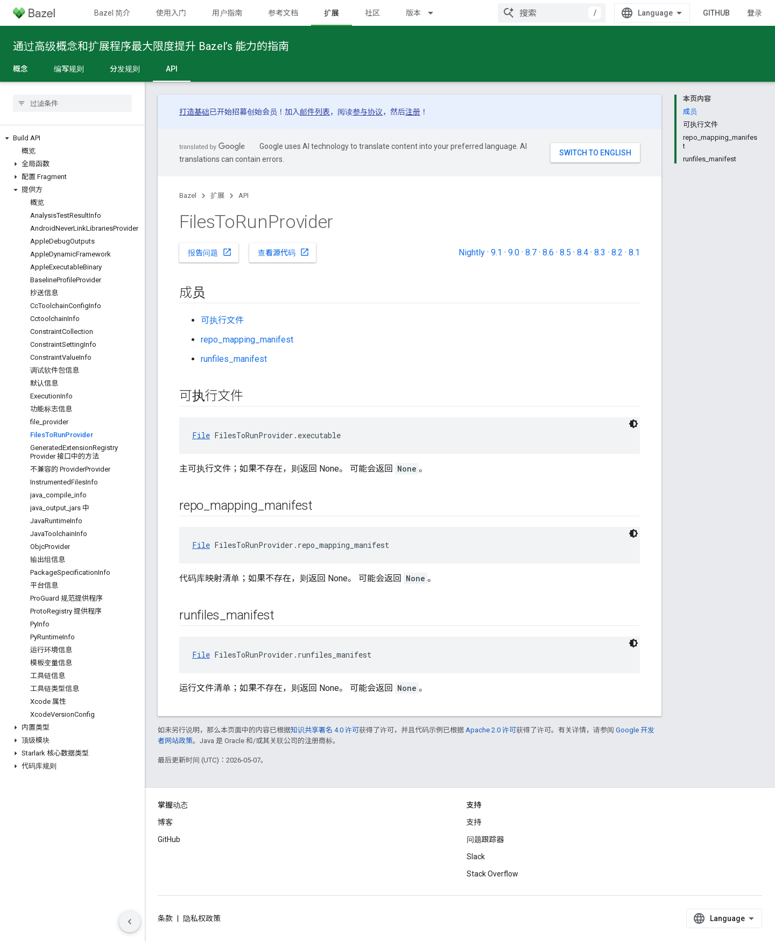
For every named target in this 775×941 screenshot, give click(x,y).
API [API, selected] (172, 69)
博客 (165, 822)
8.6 (548, 252)
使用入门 (171, 13)
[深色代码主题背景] (633, 423)
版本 (413, 13)
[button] (72, 138)
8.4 (582, 252)
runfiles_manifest (234, 359)
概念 (20, 69)
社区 (372, 13)
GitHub (716, 13)
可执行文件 (222, 320)
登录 (754, 13)
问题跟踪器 (485, 839)
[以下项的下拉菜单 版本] (435, 13)
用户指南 (227, 13)
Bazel (187, 195)
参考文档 (283, 13)
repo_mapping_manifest (247, 339)
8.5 (565, 252)
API (243, 195)
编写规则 (69, 69)
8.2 (617, 252)
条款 (165, 918)
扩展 (217, 195)
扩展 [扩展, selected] (331, 13)
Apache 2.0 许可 (491, 730)
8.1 (634, 252)
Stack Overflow (492, 873)
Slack (476, 856)
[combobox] (551, 13)
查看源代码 (283, 252)
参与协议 (368, 112)
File (201, 435)
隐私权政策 (202, 918)
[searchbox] (72, 103)
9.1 (496, 252)
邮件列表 (315, 112)
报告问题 (210, 252)
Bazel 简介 (112, 13)
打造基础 (194, 112)
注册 (412, 112)
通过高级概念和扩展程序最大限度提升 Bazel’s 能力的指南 (151, 46)
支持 (474, 822)
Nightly (472, 252)
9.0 (513, 252)
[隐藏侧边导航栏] (129, 921)
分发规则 (125, 69)
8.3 (599, 252)
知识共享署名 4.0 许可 (325, 730)
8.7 (531, 252)
